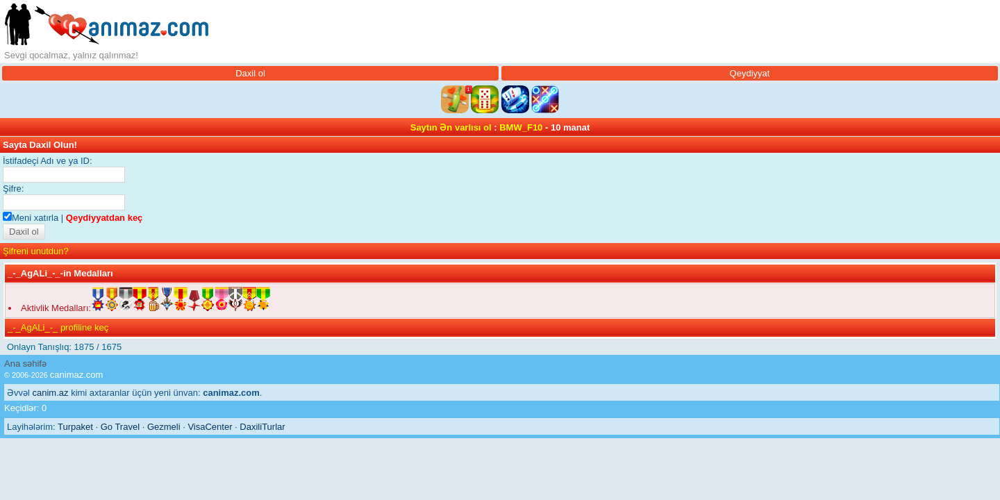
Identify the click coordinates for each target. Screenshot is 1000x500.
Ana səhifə (25, 363)
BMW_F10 (520, 127)
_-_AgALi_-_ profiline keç (58, 327)
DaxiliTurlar (262, 427)
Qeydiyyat (750, 73)
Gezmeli (164, 427)
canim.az (51, 393)
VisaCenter (210, 427)
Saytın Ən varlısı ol (451, 127)
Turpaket (75, 427)
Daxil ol (250, 73)
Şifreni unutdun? (36, 251)
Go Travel (120, 427)
